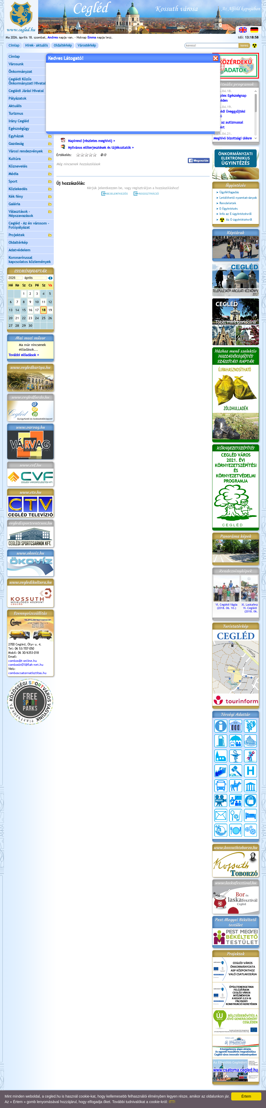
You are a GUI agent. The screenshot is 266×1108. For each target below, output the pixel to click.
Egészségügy (30, 128)
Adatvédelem (19, 250)
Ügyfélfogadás (229, 192)
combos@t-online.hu (22, 661)
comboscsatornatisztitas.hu (27, 673)
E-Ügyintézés (229, 208)
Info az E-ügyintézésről (236, 214)
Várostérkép (87, 45)
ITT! (172, 1102)
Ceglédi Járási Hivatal (26, 91)
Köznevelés (30, 166)
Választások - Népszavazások (30, 213)
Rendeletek (228, 203)
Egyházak (30, 136)
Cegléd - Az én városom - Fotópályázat (29, 225)
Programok (96, 77)
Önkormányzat (30, 71)
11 (43, 302)
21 (17, 318)
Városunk (30, 64)
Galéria (30, 204)
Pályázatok (17, 98)
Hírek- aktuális (36, 45)
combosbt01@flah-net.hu (25, 665)
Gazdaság (30, 144)
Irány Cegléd (19, 121)
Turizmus (30, 113)
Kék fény (30, 196)
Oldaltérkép (63, 45)
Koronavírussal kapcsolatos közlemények (30, 259)
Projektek (30, 235)
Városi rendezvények (30, 151)
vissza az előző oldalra (193, 64)
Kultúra (30, 159)
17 (37, 310)
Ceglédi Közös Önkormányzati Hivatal (30, 81)
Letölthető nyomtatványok (238, 198)
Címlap (14, 45)
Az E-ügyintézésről (236, 219)
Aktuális (30, 106)
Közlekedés (30, 189)
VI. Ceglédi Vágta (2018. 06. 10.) (227, 605)
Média (30, 174)
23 (30, 318)
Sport (30, 181)
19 (50, 310)
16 (30, 310)
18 (43, 310)
